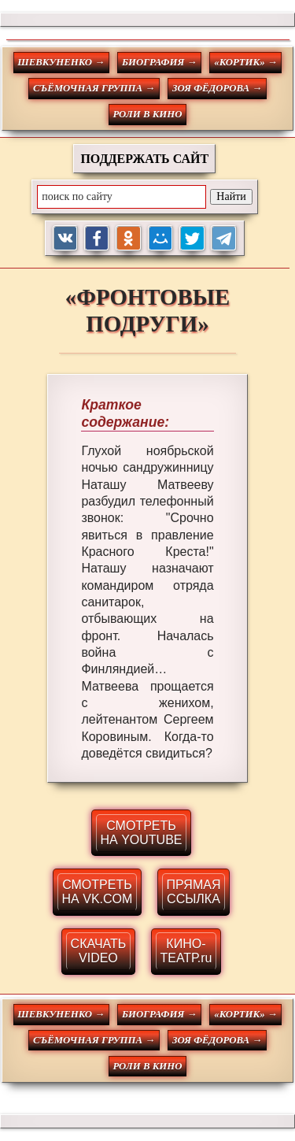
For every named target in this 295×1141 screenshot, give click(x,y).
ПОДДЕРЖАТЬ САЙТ (144, 158)
